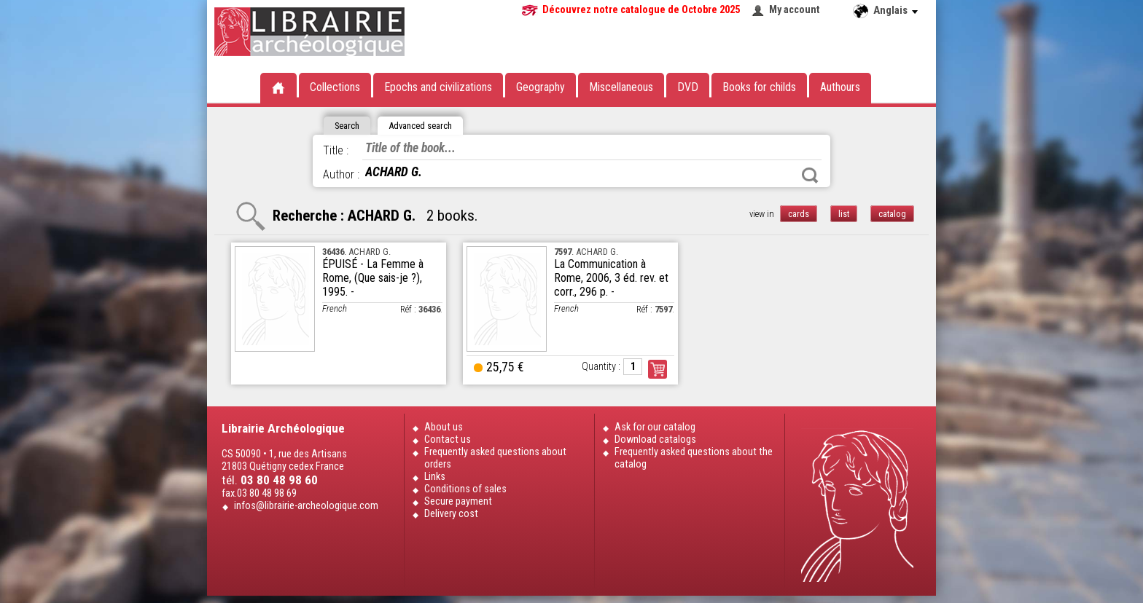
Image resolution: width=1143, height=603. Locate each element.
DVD (687, 87)
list (843, 213)
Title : (335, 150)
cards (798, 213)
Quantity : (601, 366)
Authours (840, 87)
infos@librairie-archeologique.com (306, 506)
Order (657, 369)
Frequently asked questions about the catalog (694, 458)
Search (810, 175)
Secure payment (458, 501)
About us (443, 427)
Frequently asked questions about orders (495, 458)
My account (794, 10)
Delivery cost (451, 514)
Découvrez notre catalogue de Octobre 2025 (641, 10)
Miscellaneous (621, 87)
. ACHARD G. (356, 251)
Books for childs (759, 87)
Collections (335, 87)
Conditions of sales (465, 489)
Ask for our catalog (655, 427)
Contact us (447, 439)
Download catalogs (655, 439)
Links (434, 476)
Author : (341, 174)
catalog (892, 213)
